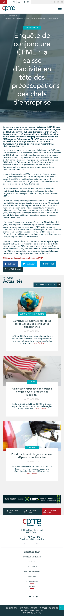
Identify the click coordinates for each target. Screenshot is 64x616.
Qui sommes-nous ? (32, 552)
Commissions (32, 581)
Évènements (32, 567)
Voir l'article (39, 343)
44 (9, 2)
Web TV (32, 586)
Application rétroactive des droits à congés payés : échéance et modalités (32, 392)
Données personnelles (32, 610)
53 (19, 2)
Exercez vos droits (49, 608)
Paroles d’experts (32, 572)
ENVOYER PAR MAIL (13, 269)
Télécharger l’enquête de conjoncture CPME (23, 258)
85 (28, 2)
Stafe (38, 544)
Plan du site (11, 608)
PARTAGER (10, 264)
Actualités (32, 562)
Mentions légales (28, 608)
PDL (3, 2)
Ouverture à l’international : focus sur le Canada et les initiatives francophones (32, 324)
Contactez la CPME (32, 613)
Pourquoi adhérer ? (32, 557)
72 (24, 2)
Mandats (32, 576)
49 (14, 2)
